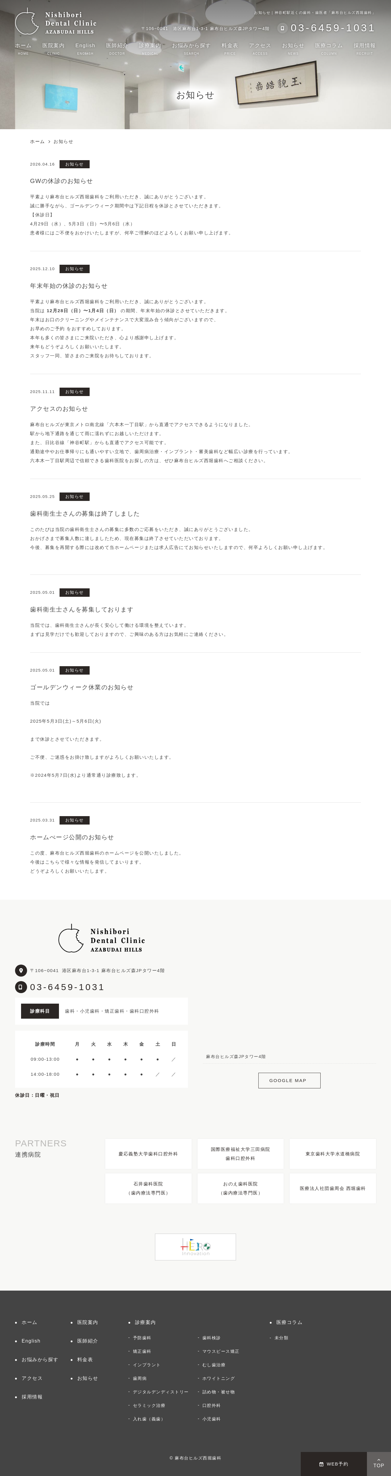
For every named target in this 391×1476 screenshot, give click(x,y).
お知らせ (293, 49)
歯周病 (140, 1378)
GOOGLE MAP (287, 1080)
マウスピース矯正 (221, 1351)
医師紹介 (117, 49)
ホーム (23, 49)
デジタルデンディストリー (161, 1391)
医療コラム (329, 49)
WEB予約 (333, 1463)
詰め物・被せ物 (218, 1391)
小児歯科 (211, 1419)
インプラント (147, 1364)
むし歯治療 (214, 1364)
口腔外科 (211, 1405)
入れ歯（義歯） (149, 1419)
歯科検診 (211, 1337)
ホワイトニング (218, 1378)
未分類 (282, 1337)
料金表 (230, 49)
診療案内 (150, 49)
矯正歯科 (142, 1351)
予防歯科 (142, 1337)
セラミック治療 (149, 1405)
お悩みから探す (191, 49)
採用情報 (365, 49)
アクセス (260, 49)
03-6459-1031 (67, 987)
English (85, 49)
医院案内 (53, 49)
